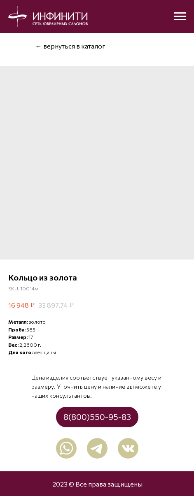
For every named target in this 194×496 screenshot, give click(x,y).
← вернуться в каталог (70, 46)
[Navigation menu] (180, 16)
